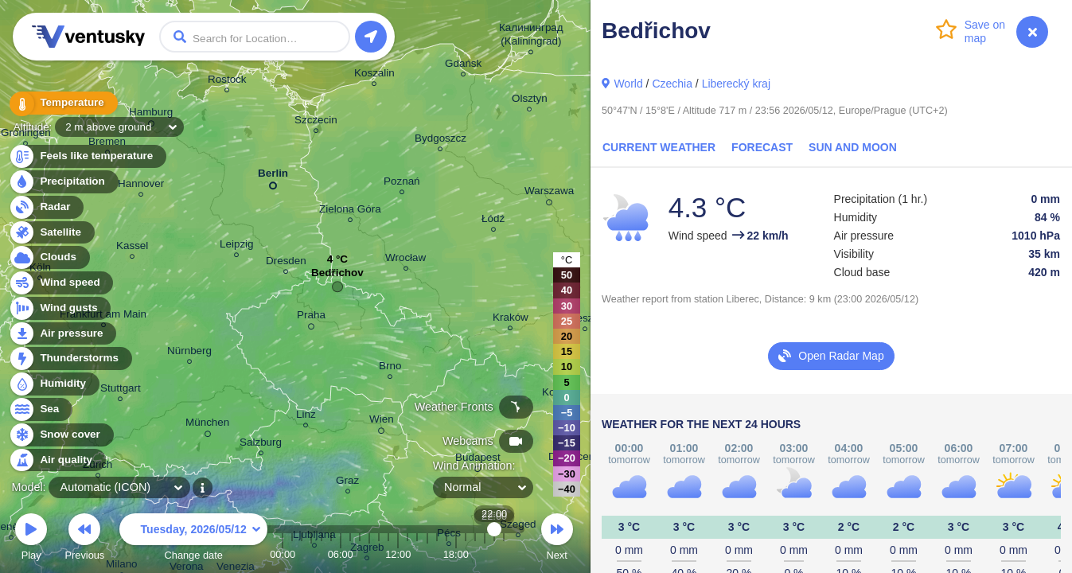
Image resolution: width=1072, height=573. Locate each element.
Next (557, 539)
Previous (84, 539)
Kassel (132, 248)
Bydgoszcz (440, 140)
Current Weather (658, 147)
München (207, 425)
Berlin (273, 176)
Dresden (286, 263)
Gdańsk (463, 65)
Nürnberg (189, 353)
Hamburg (151, 114)
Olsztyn (530, 100)
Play (31, 539)
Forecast (762, 147)
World (628, 83)
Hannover (141, 185)
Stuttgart (120, 390)
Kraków (510, 319)
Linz (306, 416)
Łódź (493, 220)
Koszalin (374, 75)
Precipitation (63, 181)
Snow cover (60, 434)
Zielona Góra (350, 211)
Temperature (62, 103)
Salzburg (261, 444)
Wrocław (405, 259)
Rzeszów (585, 320)
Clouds (48, 257)
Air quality (56, 460)
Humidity (53, 384)
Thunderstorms (70, 358)
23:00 (504, 554)
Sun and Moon (853, 147)
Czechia (672, 83)
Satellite (51, 232)
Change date (193, 539)
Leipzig (237, 246)
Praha (311, 317)
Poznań (402, 183)
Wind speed (60, 282)
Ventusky (85, 36)
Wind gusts (59, 308)
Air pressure (62, 333)
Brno (390, 368)
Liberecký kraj (736, 83)
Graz (347, 482)
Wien (381, 422)
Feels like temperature (87, 156)
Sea (40, 409)
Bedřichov (337, 276)
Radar (46, 207)
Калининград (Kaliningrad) (531, 36)
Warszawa (549, 193)
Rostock (227, 81)
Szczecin (315, 122)
